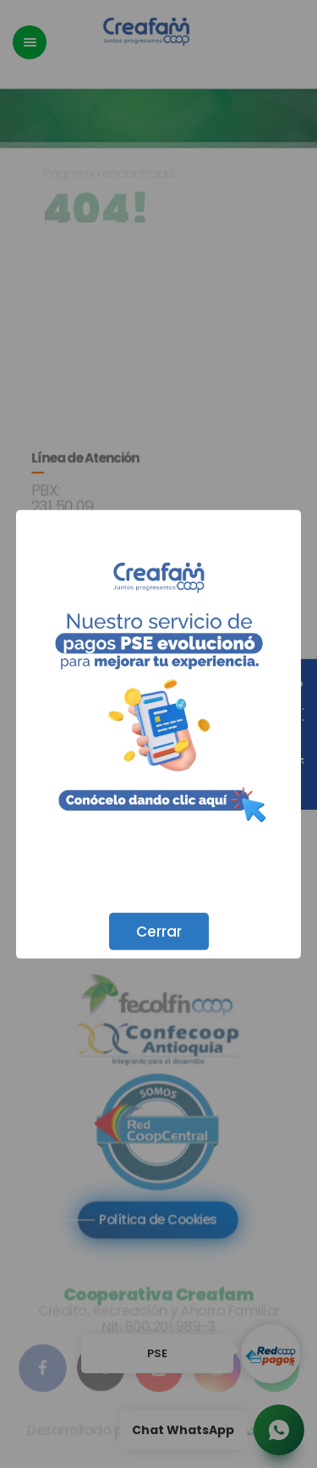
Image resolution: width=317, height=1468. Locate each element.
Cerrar (159, 931)
